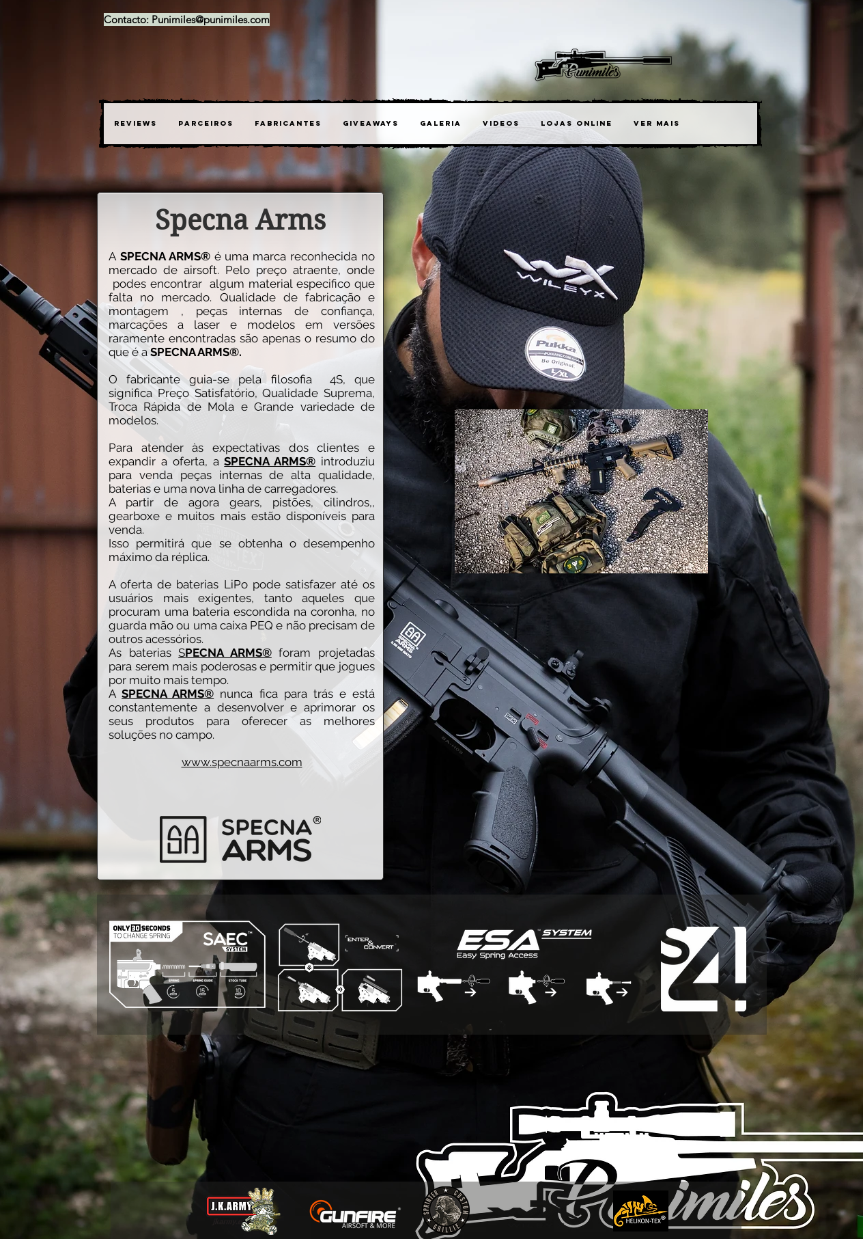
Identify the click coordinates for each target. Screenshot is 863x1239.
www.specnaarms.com (242, 762)
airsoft (200, 270)
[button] (288, 123)
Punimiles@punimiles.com (211, 19)
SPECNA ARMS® (168, 693)
